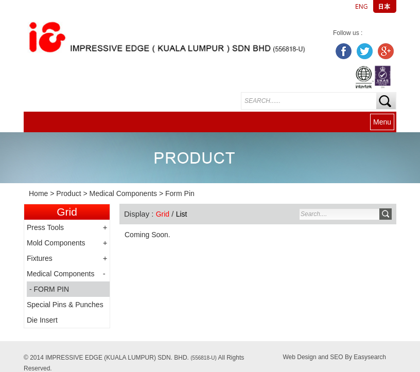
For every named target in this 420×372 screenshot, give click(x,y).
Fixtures (39, 258)
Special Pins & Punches (65, 304)
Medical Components (123, 193)
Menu (382, 122)
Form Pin (180, 193)
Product (68, 193)
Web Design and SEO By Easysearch (334, 357)
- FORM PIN (49, 289)
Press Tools (45, 227)
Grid (162, 214)
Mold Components (56, 243)
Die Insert (42, 320)
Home (38, 193)
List (181, 214)
